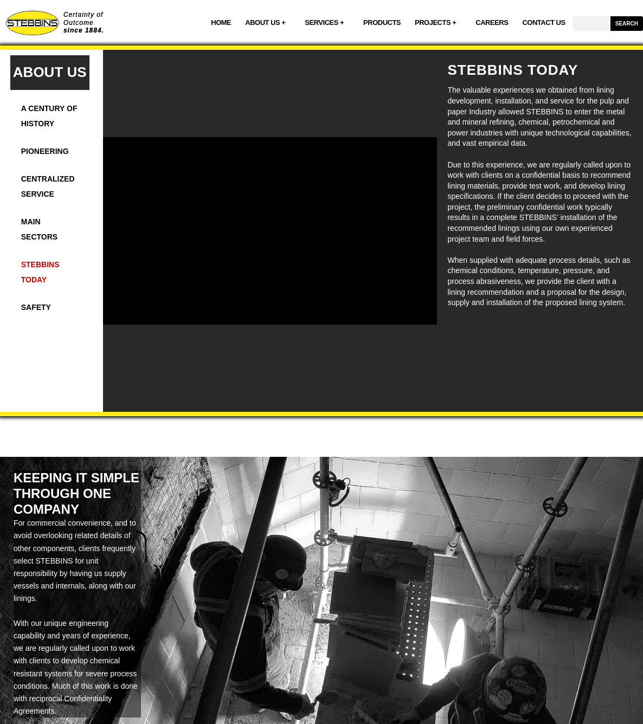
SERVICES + (327, 22)
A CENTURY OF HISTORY (49, 116)
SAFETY (36, 307)
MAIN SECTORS (39, 229)
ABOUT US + (268, 22)
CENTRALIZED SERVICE (48, 186)
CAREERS (491, 22)
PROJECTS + (438, 22)
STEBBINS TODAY (40, 272)
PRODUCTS (382, 22)
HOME (221, 22)
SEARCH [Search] (626, 24)
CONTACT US (543, 22)
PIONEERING (45, 151)
